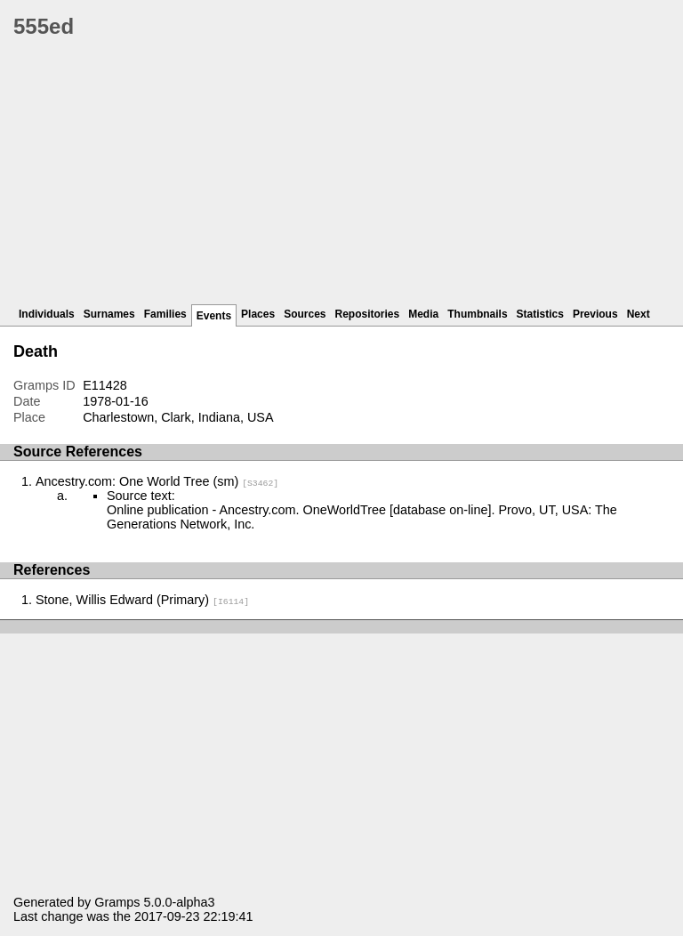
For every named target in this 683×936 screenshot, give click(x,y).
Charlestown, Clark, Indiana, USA (178, 417)
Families (165, 314)
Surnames (109, 314)
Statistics (540, 314)
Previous (595, 314)
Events (214, 316)
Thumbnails (477, 314)
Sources (304, 314)
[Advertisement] (348, 178)
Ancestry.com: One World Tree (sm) (157, 481)
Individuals (47, 314)
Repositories (367, 314)
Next (638, 314)
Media (423, 314)
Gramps (117, 902)
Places (258, 314)
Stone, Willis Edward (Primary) (142, 600)
